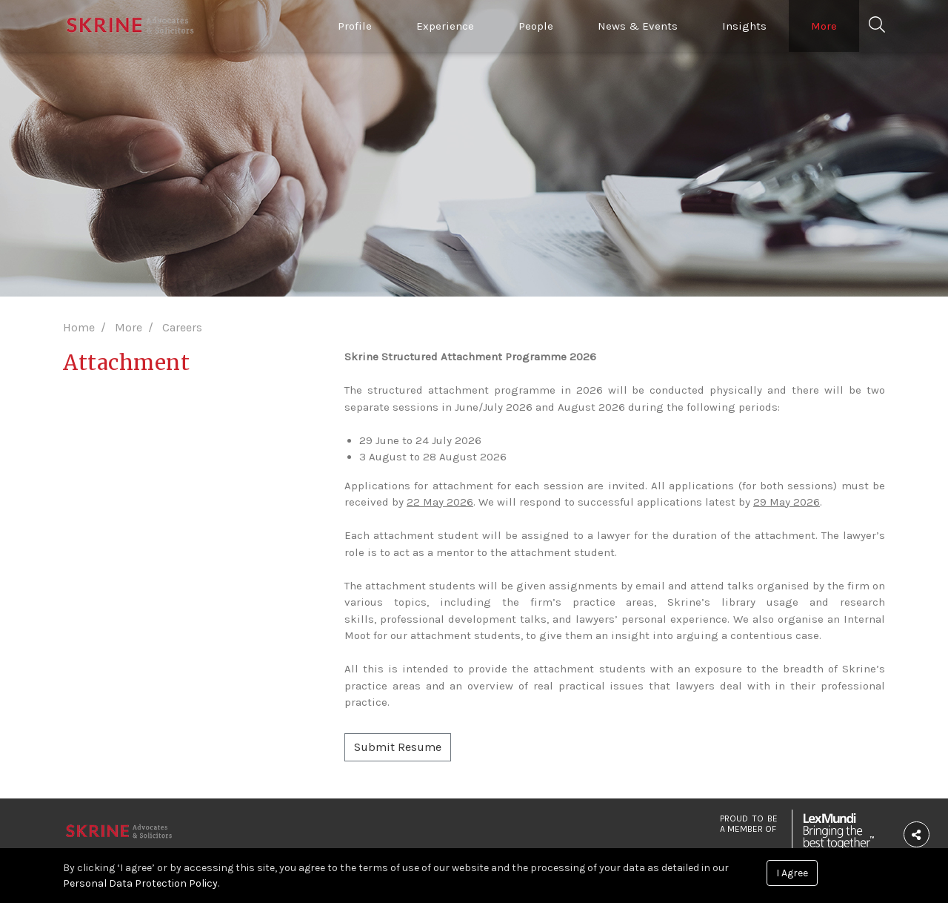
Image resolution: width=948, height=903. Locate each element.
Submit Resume (397, 747)
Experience (445, 26)
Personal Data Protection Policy (140, 883)
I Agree (792, 873)
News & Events (638, 26)
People (535, 26)
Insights (744, 26)
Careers (182, 327)
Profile (355, 26)
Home (79, 327)
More (824, 26)
